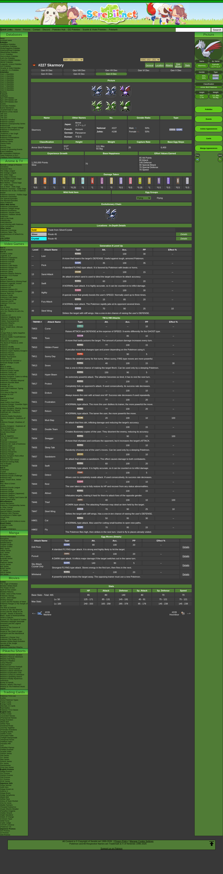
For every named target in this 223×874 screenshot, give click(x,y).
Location (159, 65)
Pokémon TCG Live (8, 303)
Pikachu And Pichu (7, 659)
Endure (48, 393)
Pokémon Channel (7, 448)
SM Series (4, 574)
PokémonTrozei (6, 458)
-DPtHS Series (6, 761)
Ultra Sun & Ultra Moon (9, 309)
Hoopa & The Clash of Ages (11, 631)
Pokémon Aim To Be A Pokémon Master (13, 192)
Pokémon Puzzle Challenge (11, 476)
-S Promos (4, 833)
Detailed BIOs (5, 543)
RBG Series (5, 549)
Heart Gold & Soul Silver (10, 402)
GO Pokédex (74, 29)
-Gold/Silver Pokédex (8, 46)
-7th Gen (3, 118)
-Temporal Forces (7, 740)
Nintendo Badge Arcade (9, 363)
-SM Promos (5, 777)
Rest (47, 484)
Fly (46, 529)
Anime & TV (14, 161)
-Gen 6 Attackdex (7, 84)
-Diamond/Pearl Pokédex (10, 50)
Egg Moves (178, 65)
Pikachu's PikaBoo (7, 661)
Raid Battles (5, 708)
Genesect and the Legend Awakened (10, 624)
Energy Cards (5, 704)
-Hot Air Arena (5, 803)
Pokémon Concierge (8, 230)
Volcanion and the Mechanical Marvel (12, 634)
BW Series (4, 566)
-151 (2, 746)
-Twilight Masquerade (8, 738)
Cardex (3, 104)
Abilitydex (4, 96)
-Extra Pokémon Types (9, 700)
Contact (36, 29)
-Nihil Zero (4, 787)
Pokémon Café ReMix (9, 266)
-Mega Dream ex (6, 789)
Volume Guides (6, 547)
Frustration (50, 402)
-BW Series (4, 759)
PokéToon (4, 216)
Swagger (49, 438)
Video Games (14, 244)
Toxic (47, 338)
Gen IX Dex (46, 70)
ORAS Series (5, 572)
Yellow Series (5, 551)
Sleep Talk (50, 447)
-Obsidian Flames (7, 748)
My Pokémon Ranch (8, 430)
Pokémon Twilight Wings (10, 208)
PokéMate (4, 466)
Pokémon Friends (7, 262)
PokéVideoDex (6, 222)
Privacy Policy (121, 841)
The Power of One (7, 588)
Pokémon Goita (6, 525)
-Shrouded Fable (6, 736)
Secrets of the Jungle (8, 643)
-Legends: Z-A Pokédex (9, 70)
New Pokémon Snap (8, 299)
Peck (43, 265)
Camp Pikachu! (6, 663)
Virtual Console (6, 509)
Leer (43, 256)
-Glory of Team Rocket (9, 801)
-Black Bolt (4, 722)
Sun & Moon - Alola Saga (10, 187)
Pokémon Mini (6, 478)
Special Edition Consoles (10, 511)
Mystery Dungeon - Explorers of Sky (12, 419)
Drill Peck (36, 547)
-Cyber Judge (5, 823)
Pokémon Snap (6, 490)
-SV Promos (5, 773)
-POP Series (5, 781)
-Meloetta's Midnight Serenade (12, 622)
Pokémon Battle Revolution (11, 416)
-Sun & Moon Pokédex (9, 56)
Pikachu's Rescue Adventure (11, 657)
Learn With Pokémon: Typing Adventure (11, 389)
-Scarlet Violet (5, 752)
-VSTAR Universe (7, 825)
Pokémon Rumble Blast (9, 382)
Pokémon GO (5, 264)
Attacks (169, 65)
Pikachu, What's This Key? (10, 685)
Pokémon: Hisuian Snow (10, 212)
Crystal (3, 472)
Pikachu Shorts (14, 651)
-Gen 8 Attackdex (7, 88)
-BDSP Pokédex (6, 62)
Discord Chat (5, 147)
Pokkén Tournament (8, 357)
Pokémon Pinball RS (8, 452)
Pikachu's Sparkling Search (11, 677)
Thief (47, 502)
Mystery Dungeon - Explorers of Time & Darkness (12, 427)
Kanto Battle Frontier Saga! (11, 179)
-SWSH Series (6, 753)
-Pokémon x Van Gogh (9, 134)
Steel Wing (46, 311)
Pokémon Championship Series (12, 124)
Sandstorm (50, 456)
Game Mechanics (7, 108)
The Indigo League (7, 171)
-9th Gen (3, 114)
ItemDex (3, 92)
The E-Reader (6, 464)
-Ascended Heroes (7, 716)
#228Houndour (174, 613)
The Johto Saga (6, 175)
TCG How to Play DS (8, 392)
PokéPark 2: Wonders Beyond (12, 381)
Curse (48, 328)
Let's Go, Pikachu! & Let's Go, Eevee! (12, 312)
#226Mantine (47, 613)
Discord (46, 29)
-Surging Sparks (6, 732)
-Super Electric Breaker (9, 809)
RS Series (4, 555)
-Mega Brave (5, 793)
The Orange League (8, 173)
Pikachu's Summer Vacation (11, 655)
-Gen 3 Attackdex (7, 78)
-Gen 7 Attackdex (7, 86)
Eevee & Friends (6, 683)
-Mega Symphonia (7, 795)
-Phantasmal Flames (8, 718)
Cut (46, 520)
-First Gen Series (7, 767)
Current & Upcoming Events (11, 149)
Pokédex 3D (5, 384)
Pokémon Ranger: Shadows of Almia (12, 423)
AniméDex (4, 167)
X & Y (2, 331)
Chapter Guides (6, 545)
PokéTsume (5, 240)
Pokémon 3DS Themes (9, 513)
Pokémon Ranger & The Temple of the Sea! (14, 605)
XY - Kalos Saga (6, 185)
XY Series (4, 570)
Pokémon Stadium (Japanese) (12, 493)
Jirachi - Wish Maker (8, 598)
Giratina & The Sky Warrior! (11, 610)
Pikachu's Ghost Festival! (10, 669)
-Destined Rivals (6, 726)
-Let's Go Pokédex (7, 58)
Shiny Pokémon (6, 203)
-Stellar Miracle (6, 813)
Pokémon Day (6, 136)
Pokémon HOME (7, 285)
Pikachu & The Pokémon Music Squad (12, 687)
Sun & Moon (5, 307)
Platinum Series (6, 562)
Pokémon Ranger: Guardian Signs (13, 404)
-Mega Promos (6, 771)
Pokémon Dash (6, 446)
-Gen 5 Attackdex (7, 82)
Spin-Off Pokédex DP (8, 100)
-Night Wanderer (6, 815)
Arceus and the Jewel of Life (11, 612)
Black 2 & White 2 (7, 369)
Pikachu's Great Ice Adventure (12, 675)
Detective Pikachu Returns (10, 273)
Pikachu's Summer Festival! (11, 667)
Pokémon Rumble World (9, 349)
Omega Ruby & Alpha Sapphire (12, 333)
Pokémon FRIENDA (8, 529)
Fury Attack (46, 301)
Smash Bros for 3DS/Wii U (10, 361)
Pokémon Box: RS (7, 450)
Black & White (5, 367)
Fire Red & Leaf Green (9, 438)
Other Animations (7, 226)
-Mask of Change (7, 817)
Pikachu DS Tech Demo (9, 460)
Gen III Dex (79, 74)
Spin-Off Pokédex (7, 98)
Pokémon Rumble (7, 406)
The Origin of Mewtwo (9, 584)
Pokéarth (113, 29)
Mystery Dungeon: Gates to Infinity (14, 377)
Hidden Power (52, 347)
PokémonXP (5, 126)
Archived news (6, 40)
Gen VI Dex (143, 70)
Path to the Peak (6, 218)
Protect (48, 383)
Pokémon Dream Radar (9, 371)
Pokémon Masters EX (8, 268)
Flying (160, 198)
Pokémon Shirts (6, 141)
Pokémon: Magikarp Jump (10, 317)
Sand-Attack (47, 274)
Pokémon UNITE (7, 270)
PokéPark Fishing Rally (9, 462)
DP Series (4, 560)
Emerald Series (6, 558)
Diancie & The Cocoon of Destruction (10, 628)
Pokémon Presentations (9, 138)
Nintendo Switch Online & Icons (12, 521)
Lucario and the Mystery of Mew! (13, 602)
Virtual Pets (4, 517)
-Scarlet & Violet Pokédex (10, 68)
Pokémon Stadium (7, 495)
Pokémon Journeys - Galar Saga (13, 189)
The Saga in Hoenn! (8, 177)
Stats (187, 65)
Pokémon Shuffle (7, 347)
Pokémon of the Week (9, 112)
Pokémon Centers (7, 122)
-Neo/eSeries (5, 765)
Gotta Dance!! (5, 665)
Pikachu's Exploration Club (10, 673)
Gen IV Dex (46, 74)
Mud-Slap (49, 420)
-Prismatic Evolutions (8, 730)
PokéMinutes (5, 220)
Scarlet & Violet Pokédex (95, 29)
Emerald (3, 440)
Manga (14, 533)
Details (184, 234)
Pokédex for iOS (6, 394)
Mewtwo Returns (6, 592)
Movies (14, 578)
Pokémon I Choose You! (9, 637)
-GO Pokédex (5, 66)
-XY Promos (5, 779)
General (149, 65)
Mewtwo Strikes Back (8, 586)
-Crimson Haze (6, 819)
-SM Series (4, 755)
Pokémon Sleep (6, 272)
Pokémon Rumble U (8, 375)
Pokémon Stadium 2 (8, 474)
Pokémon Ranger (7, 454)
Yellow (2, 486)
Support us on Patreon (111, 848)
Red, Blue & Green (7, 484)
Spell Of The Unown (8, 590)
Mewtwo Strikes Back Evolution (12, 641)
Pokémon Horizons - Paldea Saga (13, 195)
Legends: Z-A (5, 256)
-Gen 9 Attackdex (7, 90)
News (2, 38)
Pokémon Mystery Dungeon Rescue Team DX (11, 292)
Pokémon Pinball (7, 491)
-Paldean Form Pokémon (10, 157)
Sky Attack (37, 564)
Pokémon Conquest (8, 379)
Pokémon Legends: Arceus (11, 283)
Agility (44, 292)
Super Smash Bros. (8, 499)
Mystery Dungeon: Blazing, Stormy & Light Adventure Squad (14, 409)
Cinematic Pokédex (8, 106)
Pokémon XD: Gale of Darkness (13, 444)
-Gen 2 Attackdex (7, 76)
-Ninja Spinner (6, 785)
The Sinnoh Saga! (7, 181)
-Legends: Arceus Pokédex (11, 64)
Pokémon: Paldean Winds (10, 214)
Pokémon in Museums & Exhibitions (10, 131)
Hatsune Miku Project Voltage (12, 128)
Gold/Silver (4, 470)
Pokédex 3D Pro (6, 386)
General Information (8, 537)
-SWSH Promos (6, 775)
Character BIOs (6, 541)
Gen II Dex (111, 74)
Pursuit (35, 556)
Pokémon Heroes (7, 596)
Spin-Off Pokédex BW (8, 102)
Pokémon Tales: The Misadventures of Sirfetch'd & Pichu (11, 234)
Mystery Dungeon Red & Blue (12, 456)
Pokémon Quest (6, 325)
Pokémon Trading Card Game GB (13, 497)
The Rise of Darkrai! (8, 608)
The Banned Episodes (9, 201)
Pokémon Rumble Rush (9, 319)
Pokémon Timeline (7, 120)
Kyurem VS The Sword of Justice (13, 620)
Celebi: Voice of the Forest (10, 594)
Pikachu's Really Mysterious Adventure (11, 680)
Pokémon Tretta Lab (8, 373)
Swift (43, 283)
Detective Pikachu (7, 323)
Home (18, 29)
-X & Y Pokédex (6, 54)
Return (48, 411)
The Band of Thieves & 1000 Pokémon (11, 344)
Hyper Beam (51, 374)
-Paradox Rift (5, 744)
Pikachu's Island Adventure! (11, 671)
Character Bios (6, 169)
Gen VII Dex (111, 70)
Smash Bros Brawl (7, 432)
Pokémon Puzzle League (10, 488)
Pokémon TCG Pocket (9, 275)
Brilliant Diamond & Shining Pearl (13, 281)
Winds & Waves (6, 250)
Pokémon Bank (6, 335)
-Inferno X (4, 791)
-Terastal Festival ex (8, 807)
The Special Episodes (8, 199)
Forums (26, 29)
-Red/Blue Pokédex (8, 44)
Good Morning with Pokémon (11, 224)
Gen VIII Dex (79, 70)
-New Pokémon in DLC (9, 155)
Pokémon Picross (7, 353)
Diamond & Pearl (7, 398)
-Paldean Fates (6, 742)
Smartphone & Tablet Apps (10, 515)
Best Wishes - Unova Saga (11, 183)
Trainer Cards (5, 702)
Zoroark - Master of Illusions (11, 614)
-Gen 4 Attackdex (7, 80)
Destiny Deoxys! (6, 600)
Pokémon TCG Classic (9, 710)
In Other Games (6, 507)
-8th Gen (3, 116)
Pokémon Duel (6, 359)
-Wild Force (4, 821)
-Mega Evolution (6, 720)
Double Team (51, 429)
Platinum (3, 400)
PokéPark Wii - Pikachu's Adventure (10, 413)
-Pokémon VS (5, 827)
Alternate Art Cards (7, 706)
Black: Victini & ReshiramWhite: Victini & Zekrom (12, 617)
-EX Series (4, 763)
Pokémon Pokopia (7, 260)
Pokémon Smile (6, 295)
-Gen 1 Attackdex (7, 74)
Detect (48, 475)
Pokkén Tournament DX (9, 321)
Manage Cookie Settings (142, 841)
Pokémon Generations (9, 207)
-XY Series (4, 757)
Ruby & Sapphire (7, 436)
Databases (14, 34)
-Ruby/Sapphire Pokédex (10, 48)
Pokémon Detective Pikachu (11, 647)
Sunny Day (50, 356)
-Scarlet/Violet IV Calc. (9, 110)
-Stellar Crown (6, 734)
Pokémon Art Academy (9, 341)
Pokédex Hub (58, 29)
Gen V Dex (176, 70)
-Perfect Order (6, 714)
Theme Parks (5, 143)
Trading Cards (14, 692)
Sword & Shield (6, 279)
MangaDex (4, 539)
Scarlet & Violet (6, 254)
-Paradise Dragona (7, 811)
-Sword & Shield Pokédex (10, 60)
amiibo (3, 519)
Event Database (6, 151)
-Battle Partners (6, 805)
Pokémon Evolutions (8, 210)
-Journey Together (7, 728)
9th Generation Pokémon (10, 153)
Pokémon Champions (8, 258)
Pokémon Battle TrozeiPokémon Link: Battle (13, 338)
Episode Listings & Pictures (11, 165)
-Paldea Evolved (6, 750)
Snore (48, 365)
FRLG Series (5, 556)
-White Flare (5, 724)
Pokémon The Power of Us (10, 639)
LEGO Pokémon (6, 140)
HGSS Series (5, 564)
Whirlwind (36, 574)
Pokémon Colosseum (8, 442)
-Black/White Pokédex (9, 52)
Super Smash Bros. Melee (10, 480)
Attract (48, 493)
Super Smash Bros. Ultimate (11, 327)
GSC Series (5, 553)
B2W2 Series (5, 568)
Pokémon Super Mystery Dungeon (14, 351)
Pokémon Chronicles (8, 197)
